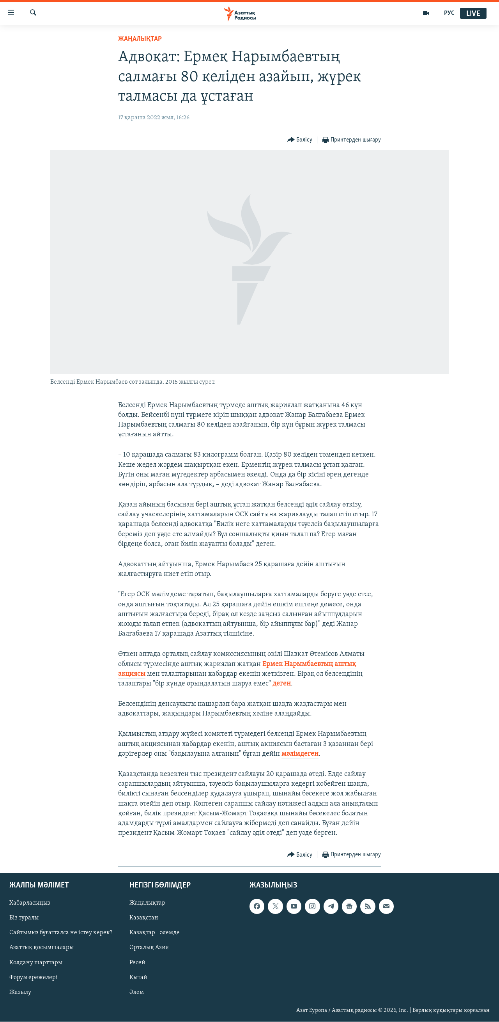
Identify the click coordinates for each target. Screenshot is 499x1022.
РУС (449, 13)
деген (282, 683)
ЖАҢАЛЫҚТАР (140, 39)
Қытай (138, 977)
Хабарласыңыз (29, 903)
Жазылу (20, 992)
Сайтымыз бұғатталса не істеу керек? (60, 933)
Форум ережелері (33, 977)
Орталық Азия (149, 948)
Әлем (136, 992)
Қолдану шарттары (35, 963)
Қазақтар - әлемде (154, 933)
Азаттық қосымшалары (41, 948)
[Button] (300, 140)
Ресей (137, 963)
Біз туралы (24, 918)
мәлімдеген (300, 754)
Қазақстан (143, 918)
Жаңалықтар (147, 903)
